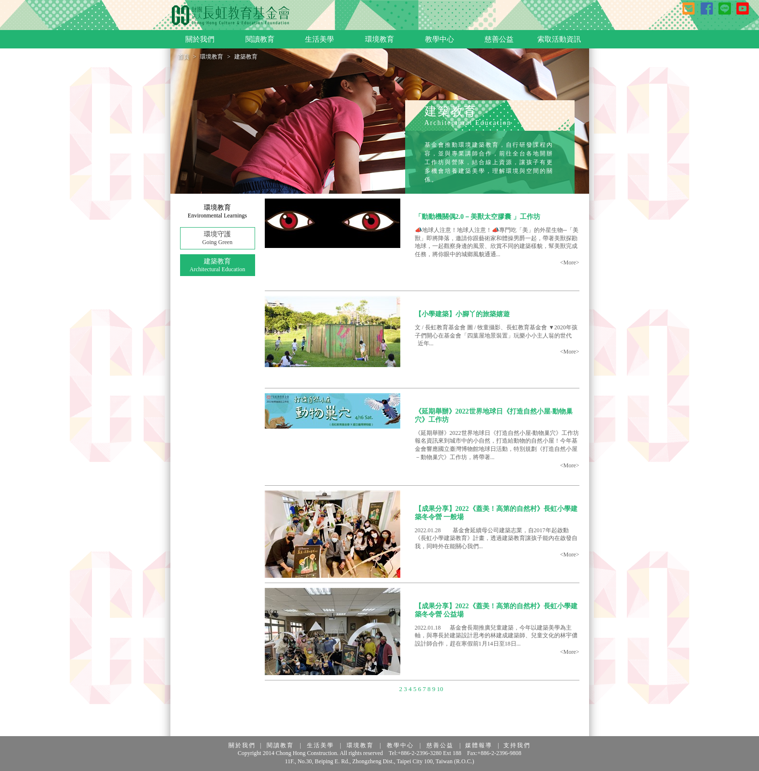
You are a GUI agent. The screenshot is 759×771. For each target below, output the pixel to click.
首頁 (183, 56)
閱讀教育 (280, 745)
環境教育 (211, 56)
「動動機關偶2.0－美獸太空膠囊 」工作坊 (477, 216)
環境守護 (218, 239)
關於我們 (242, 745)
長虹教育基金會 (230, 15)
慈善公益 (440, 745)
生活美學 (320, 745)
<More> (569, 262)
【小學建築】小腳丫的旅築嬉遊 (462, 314)
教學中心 (400, 745)
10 (440, 689)
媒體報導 (478, 745)
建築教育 (218, 266)
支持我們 (517, 745)
